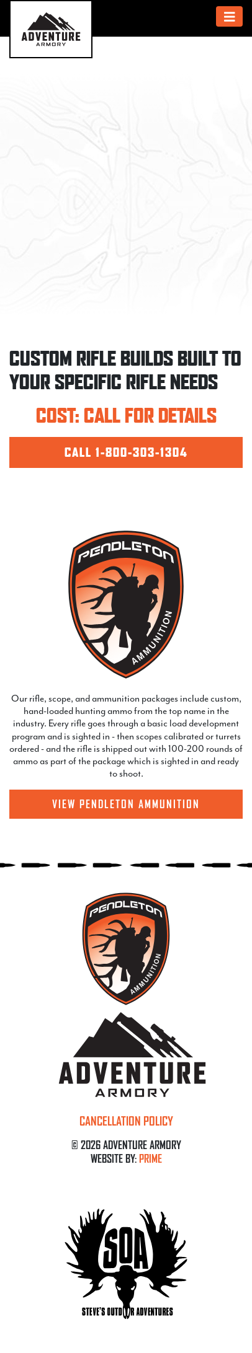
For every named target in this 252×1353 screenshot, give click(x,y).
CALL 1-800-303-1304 (126, 452)
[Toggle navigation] (229, 16)
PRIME (150, 1158)
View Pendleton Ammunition (126, 804)
